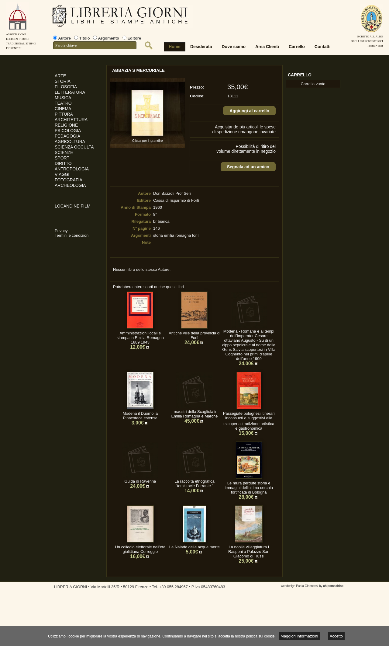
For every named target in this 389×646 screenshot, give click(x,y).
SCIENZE (64, 152)
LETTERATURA (70, 92)
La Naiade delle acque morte (194, 547)
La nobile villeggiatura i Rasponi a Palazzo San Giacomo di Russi (248, 551)
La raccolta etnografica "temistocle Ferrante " (194, 483)
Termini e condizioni (72, 235)
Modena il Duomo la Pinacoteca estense (140, 415)
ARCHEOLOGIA (70, 185)
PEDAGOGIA (67, 136)
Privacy (61, 231)
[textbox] (94, 45)
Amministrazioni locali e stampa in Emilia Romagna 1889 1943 (140, 337)
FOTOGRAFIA (68, 179)
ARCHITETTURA (71, 119)
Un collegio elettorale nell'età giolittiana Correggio (140, 549)
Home (175, 46)
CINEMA (63, 108)
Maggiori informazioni (299, 636)
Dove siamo (234, 46)
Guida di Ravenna (140, 481)
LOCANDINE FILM (72, 206)
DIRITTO (63, 163)
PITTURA (64, 114)
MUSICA (63, 97)
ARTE (60, 75)
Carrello (297, 46)
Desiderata (201, 46)
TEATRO (63, 103)
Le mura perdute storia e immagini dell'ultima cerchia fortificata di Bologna (249, 487)
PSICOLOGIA (68, 130)
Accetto (336, 636)
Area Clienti (267, 46)
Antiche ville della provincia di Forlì (194, 335)
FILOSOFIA (66, 86)
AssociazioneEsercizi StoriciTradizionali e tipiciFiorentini (21, 39)
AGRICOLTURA (70, 141)
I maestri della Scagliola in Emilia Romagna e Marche (194, 413)
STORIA (63, 81)
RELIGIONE (66, 125)
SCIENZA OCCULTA (74, 147)
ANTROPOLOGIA (72, 168)
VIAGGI (62, 174)
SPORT (62, 157)
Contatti (323, 46)
